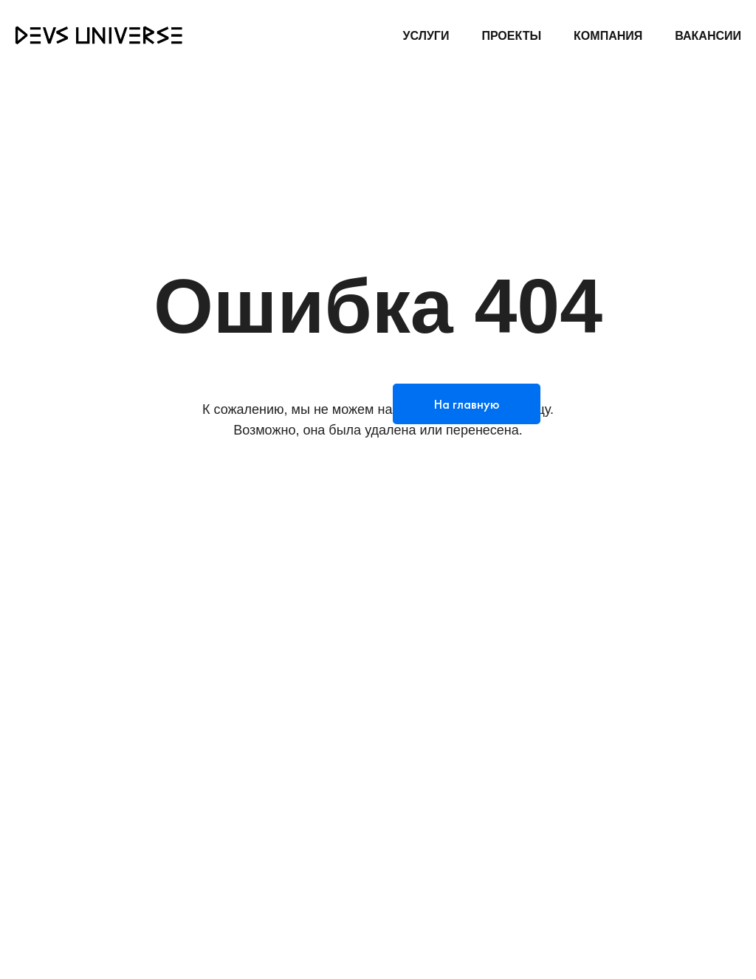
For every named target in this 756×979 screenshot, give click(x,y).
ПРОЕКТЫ (511, 36)
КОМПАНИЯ (608, 36)
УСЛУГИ (426, 36)
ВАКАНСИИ (708, 36)
